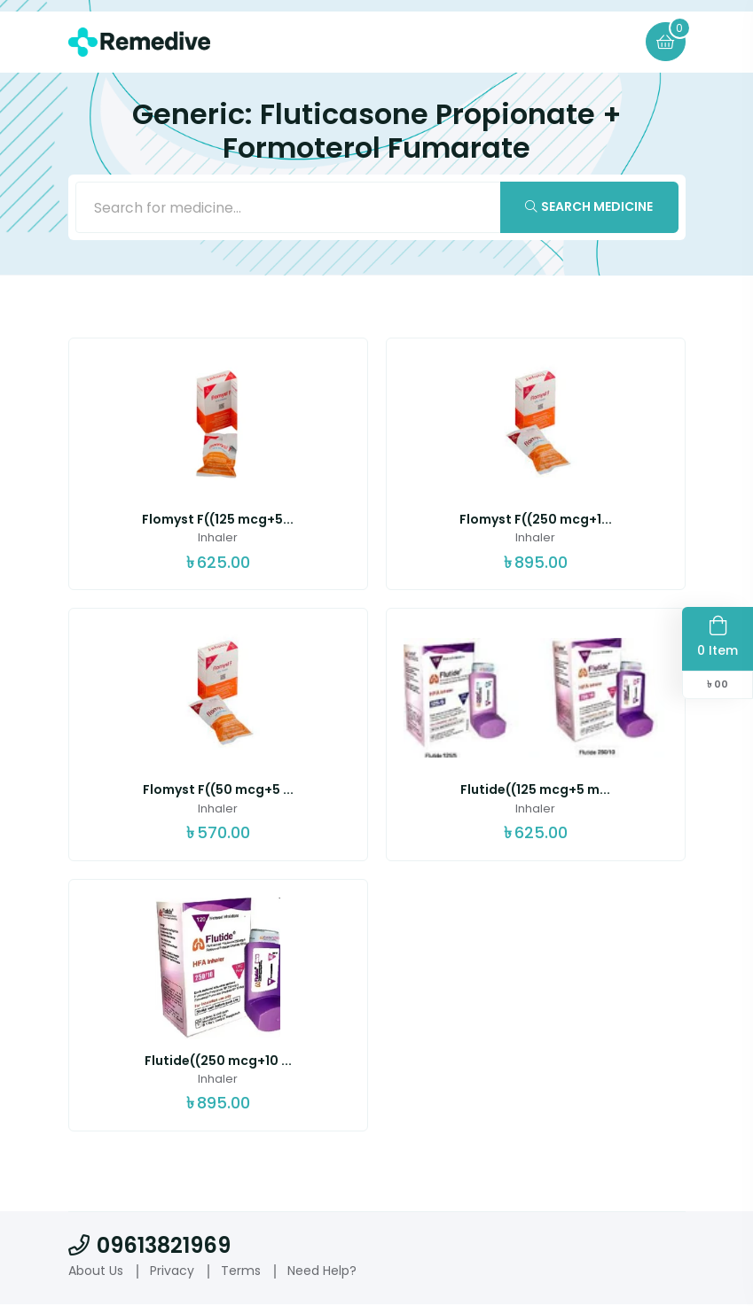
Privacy (172, 1271)
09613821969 (149, 1246)
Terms (241, 1271)
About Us (95, 1271)
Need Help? (322, 1271)
